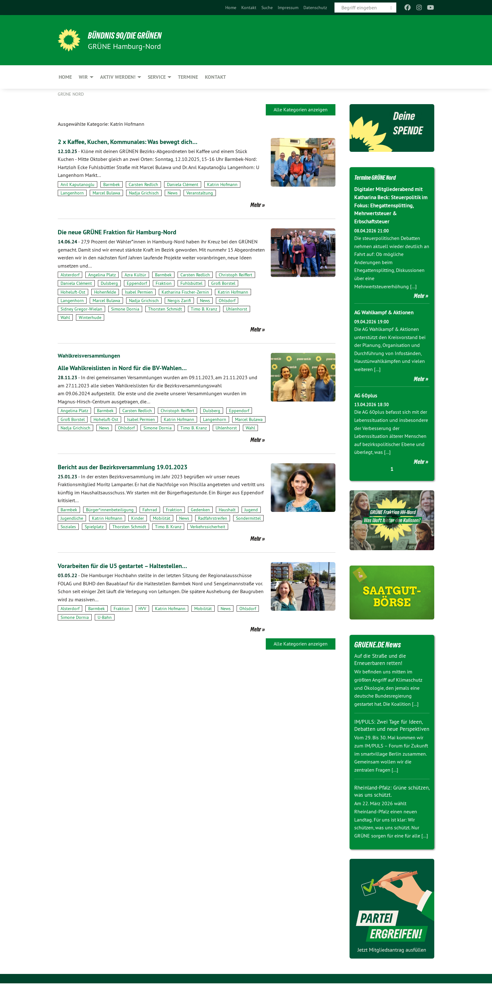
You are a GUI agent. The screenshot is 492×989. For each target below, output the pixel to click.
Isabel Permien (139, 292)
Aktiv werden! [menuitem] (118, 77)
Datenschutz (315, 7)
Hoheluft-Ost (73, 292)
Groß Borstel (223, 283)
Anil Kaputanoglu (77, 184)
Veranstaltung (199, 193)
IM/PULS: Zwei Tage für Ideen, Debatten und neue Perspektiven (390, 727)
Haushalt (227, 510)
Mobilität (161, 518)
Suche (267, 7)
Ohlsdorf (227, 300)
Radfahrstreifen (212, 518)
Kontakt (248, 7)
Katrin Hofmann (222, 184)
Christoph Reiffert (235, 275)
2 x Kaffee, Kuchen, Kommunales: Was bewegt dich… (141, 141)
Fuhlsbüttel (191, 283)
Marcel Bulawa (106, 193)
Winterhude (90, 317)
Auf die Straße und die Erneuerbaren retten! (381, 658)
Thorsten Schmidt (165, 309)
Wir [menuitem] (83, 77)
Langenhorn (72, 193)
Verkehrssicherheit (207, 526)
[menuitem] (230, 7)
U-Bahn (105, 617)
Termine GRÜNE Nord (382, 177)
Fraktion (164, 283)
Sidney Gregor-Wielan (81, 309)
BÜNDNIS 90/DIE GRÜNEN (135, 35)
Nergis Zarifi (179, 300)
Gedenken (200, 510)
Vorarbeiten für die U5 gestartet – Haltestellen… (134, 565)
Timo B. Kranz (204, 309)
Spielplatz (94, 526)
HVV (142, 608)
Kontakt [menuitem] (215, 77)
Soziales (68, 526)
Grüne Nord (71, 94)
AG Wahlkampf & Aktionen (386, 311)
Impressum (288, 7)
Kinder (137, 518)
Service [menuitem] (157, 77)
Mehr (255, 204)
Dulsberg (109, 283)
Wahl (65, 317)
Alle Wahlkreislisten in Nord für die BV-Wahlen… (135, 367)
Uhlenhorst (236, 309)
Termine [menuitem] (188, 77)
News (173, 193)
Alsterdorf (70, 275)
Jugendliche (72, 518)
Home (230, 7)
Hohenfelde (105, 292)
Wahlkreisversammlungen (92, 355)
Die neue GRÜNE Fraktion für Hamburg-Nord (129, 232)
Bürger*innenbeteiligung (110, 510)
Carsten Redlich (143, 184)
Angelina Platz (102, 275)
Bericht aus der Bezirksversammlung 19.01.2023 (136, 466)
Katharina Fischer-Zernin (185, 292)
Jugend (251, 510)
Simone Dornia (125, 309)
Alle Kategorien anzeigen (301, 109)
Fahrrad (149, 510)
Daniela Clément (182, 184)
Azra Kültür (135, 275)
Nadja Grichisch (144, 193)
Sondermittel (248, 518)
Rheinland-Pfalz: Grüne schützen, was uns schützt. (386, 797)
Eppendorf (137, 283)
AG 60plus (366, 394)
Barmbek (111, 184)
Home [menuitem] (65, 77)
